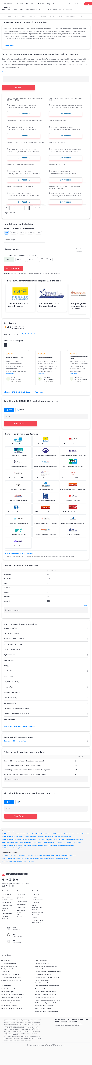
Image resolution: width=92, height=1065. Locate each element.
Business (5, 911)
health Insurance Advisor (63, 837)
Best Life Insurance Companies (10, 1000)
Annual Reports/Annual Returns (37, 907)
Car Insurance (6, 894)
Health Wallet (9, 671)
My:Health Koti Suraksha (12, 692)
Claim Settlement (71, 16)
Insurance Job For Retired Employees (46, 1011)
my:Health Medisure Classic (14, 639)
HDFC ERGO (7, 16)
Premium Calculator (56, 16)
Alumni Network (37, 915)
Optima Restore (10, 655)
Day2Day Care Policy (11, 682)
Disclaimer (35, 902)
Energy (6, 666)
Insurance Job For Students (43, 1008)
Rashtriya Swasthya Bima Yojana (36, 858)
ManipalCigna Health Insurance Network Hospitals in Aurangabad (27, 770)
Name (8, 416)
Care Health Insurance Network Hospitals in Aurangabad (24, 761)
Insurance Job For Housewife (44, 1005)
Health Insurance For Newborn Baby (35, 845)
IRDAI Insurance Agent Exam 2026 (45, 1003)
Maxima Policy (9, 687)
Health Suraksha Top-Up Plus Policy (16, 714)
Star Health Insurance (9, 855)
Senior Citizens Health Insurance (45, 983)
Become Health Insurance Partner (45, 994)
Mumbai (7, 588)
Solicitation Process (38, 912)
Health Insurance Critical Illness (12, 837)
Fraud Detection (22, 902)
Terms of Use (21, 907)
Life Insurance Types (7, 992)
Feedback (35, 897)
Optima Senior (9, 660)
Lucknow (7, 597)
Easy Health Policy (10, 698)
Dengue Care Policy (11, 703)
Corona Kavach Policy (12, 649)
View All (85, 605)
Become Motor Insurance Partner (45, 992)
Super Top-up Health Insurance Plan (35, 839)
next (44, 208)
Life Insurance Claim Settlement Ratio (12, 994)
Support (51, 4)
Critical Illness (42, 16)
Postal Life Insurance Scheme (10, 989)
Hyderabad (8, 574)
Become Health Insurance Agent (15, 741)
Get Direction (24, 114)
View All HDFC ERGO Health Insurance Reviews (23, 392)
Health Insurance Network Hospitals (61, 845)
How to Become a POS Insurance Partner (47, 1000)
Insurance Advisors (26, 4)
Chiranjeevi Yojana (62, 858)
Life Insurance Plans (7, 1003)
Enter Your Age (10, 240)
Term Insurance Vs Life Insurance (11, 997)
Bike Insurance (6, 897)
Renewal (32, 16)
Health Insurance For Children (12, 845)
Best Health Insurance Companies (46, 966)
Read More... (6, 72)
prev (6, 208)
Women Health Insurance (72, 842)
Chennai (7, 601)
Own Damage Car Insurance (10, 974)
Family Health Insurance (10, 842)
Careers (34, 917)
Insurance (9, 4)
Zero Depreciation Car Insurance (11, 969)
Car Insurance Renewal (8, 963)
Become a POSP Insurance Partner (45, 989)
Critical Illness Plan (10, 628)
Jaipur (6, 583)
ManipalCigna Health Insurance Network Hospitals (80, 306)
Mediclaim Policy (38, 834)
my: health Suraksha (11, 633)
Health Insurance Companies (11, 839)
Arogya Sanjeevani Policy (13, 644)
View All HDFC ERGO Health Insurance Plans (20, 726)
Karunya (31, 861)
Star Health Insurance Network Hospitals (49, 304)
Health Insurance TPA (56, 839)
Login (88, 4)
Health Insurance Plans (22, 834)
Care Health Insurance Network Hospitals (18, 304)
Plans (16, 16)
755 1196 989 (10, 886)
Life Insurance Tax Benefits (9, 1005)
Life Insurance (6, 902)
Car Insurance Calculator (9, 966)
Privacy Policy (21, 894)
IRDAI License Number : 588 (66, 1022)
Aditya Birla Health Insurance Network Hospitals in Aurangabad (26, 774)
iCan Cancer (8, 676)
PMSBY (51, 858)
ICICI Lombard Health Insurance (12, 858)
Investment (5, 908)
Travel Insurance (7, 914)
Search (18, 88)
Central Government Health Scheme (14, 861)
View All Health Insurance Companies (19, 553)
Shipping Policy (22, 904)
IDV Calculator (5, 972)
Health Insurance (7, 834)
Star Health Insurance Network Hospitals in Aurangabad (23, 765)
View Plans (20, 424)
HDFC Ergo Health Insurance (44, 855)
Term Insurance (7, 905)
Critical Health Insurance (43, 974)
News (7, 7)
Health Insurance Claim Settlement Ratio (39, 837)
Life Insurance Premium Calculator (12, 1008)
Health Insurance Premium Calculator (76, 834)
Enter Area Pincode (79, 250)
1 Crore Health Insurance (53, 834)
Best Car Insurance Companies (11, 980)
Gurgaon (7, 592)
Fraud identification (38, 900)
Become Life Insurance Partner (44, 997)
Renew (41, 4)
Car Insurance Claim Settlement (11, 977)
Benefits (23, 16)
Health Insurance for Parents (52, 842)
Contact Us (35, 894)
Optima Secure (9, 719)
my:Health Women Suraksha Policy (16, 708)
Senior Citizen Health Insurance (30, 842)
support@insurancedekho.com (18, 884)
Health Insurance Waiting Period (12, 848)
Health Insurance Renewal (74, 839)
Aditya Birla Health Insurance (65, 855)
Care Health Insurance (25, 855)
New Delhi (7, 579)
